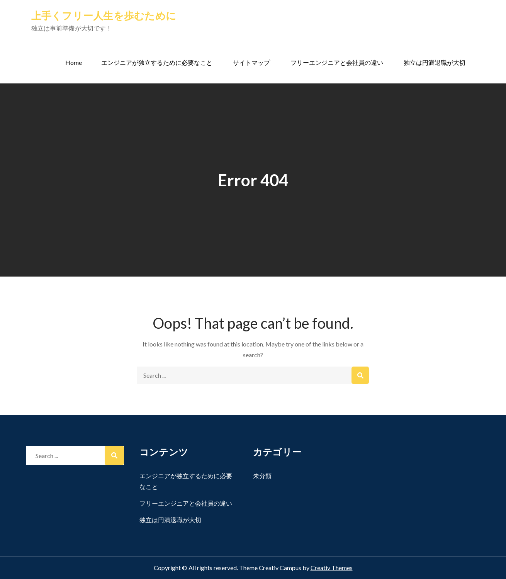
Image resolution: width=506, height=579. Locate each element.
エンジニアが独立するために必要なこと (156, 62)
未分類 (262, 475)
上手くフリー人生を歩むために (104, 15)
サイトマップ (251, 62)
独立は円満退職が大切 (434, 62)
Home (73, 62)
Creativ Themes (332, 567)
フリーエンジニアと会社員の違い (336, 62)
